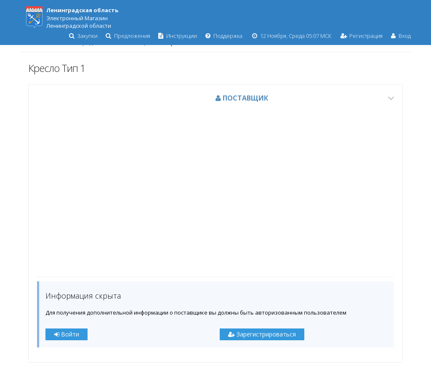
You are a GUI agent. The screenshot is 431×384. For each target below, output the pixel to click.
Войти (66, 334)
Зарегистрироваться (262, 334)
